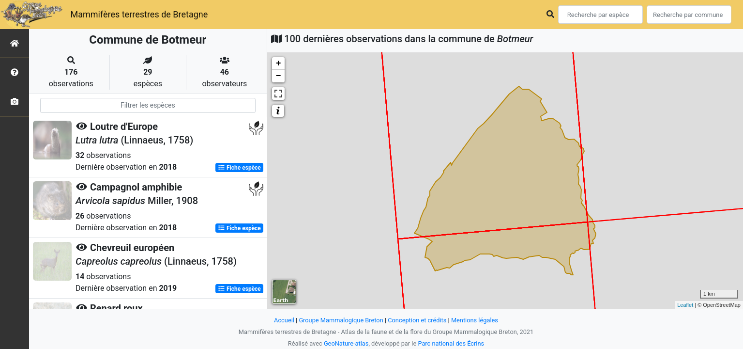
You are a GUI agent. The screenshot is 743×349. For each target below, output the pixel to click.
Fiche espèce (239, 167)
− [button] (278, 76)
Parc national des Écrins (451, 343)
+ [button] (278, 63)
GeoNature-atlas (346, 343)
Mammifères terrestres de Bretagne (139, 14)
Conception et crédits (417, 320)
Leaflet (685, 305)
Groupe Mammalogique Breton (341, 320)
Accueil (284, 320)
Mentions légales (474, 320)
